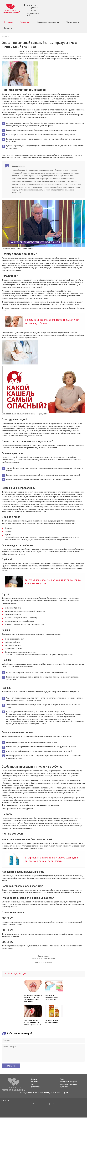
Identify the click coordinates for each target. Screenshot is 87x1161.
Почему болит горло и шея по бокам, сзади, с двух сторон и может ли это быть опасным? (33, 998)
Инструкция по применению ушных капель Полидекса (51, 997)
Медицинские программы (69, 1082)
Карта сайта (64, 1087)
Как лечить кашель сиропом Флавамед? (52, 1021)
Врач (32, 1084)
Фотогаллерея (36, 1087)
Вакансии (34, 1082)
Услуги (62, 1079)
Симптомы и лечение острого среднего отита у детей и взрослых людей (32, 1022)
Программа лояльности (68, 1084)
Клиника (34, 1079)
